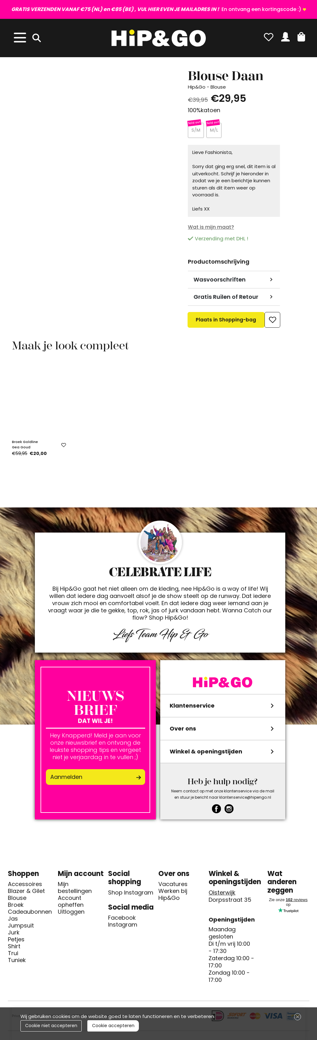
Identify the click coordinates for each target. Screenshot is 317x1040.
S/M (196, 131)
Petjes (16, 940)
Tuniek (17, 961)
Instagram (122, 925)
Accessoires (25, 885)
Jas (13, 919)
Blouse (17, 898)
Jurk (13, 933)
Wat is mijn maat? (211, 228)
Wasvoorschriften (220, 280)
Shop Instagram (130, 893)
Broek (16, 905)
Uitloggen (71, 912)
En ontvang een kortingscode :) (156, 9)
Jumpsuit (21, 926)
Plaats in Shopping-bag (226, 323)
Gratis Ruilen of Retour (226, 298)
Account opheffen (71, 902)
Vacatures (173, 885)
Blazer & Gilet (26, 892)
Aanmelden (66, 778)
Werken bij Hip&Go (172, 895)
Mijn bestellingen (75, 888)
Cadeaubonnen (30, 912)
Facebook (122, 918)
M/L (214, 131)
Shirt (14, 947)
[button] (301, 36)
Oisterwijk (222, 893)
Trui (13, 954)
